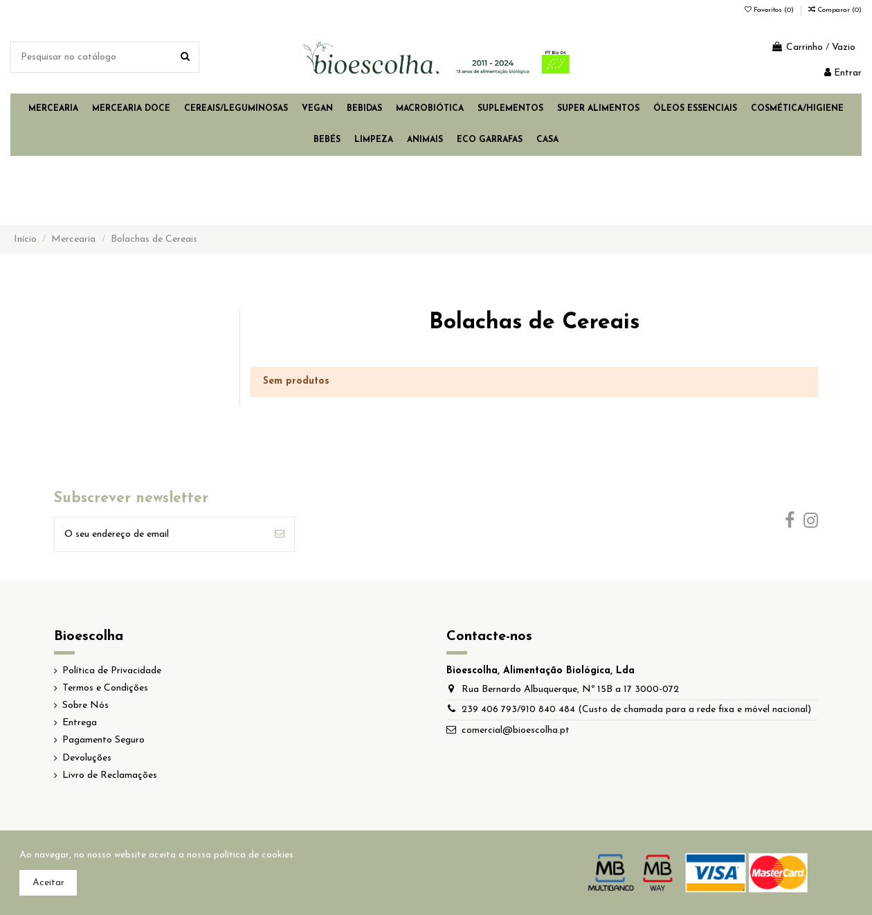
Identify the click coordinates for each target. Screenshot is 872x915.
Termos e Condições (105, 688)
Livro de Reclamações (109, 775)
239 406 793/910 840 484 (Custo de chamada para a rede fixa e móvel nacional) (636, 709)
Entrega (79, 723)
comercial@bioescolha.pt (516, 730)
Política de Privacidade (111, 671)
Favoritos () (770, 10)
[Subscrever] (279, 534)
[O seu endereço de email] (160, 534)
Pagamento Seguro (103, 740)
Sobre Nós (85, 705)
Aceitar (48, 883)
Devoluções (86, 758)
